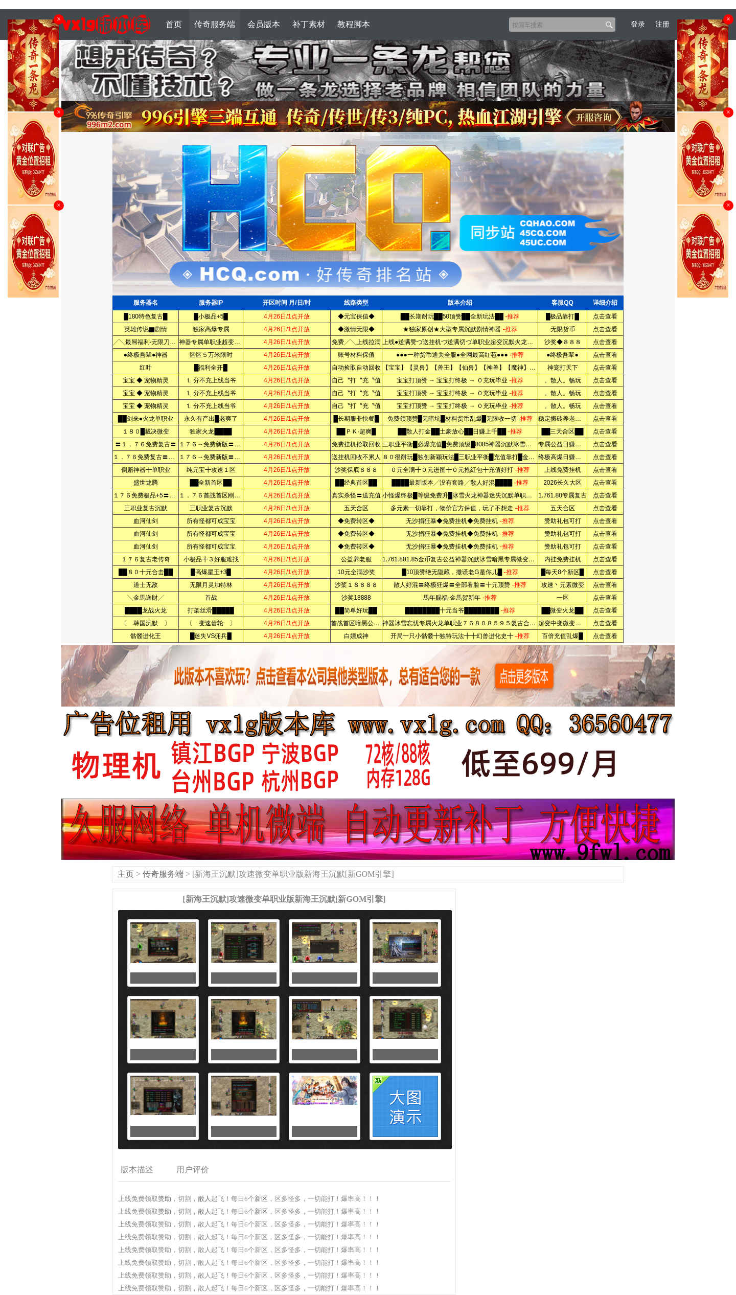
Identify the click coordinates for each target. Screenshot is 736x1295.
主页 (126, 874)
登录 (638, 24)
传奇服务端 (214, 24)
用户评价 (192, 1169)
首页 (174, 24)
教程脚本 (353, 24)
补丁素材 (308, 24)
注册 (662, 24)
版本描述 (137, 1169)
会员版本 (263, 24)
